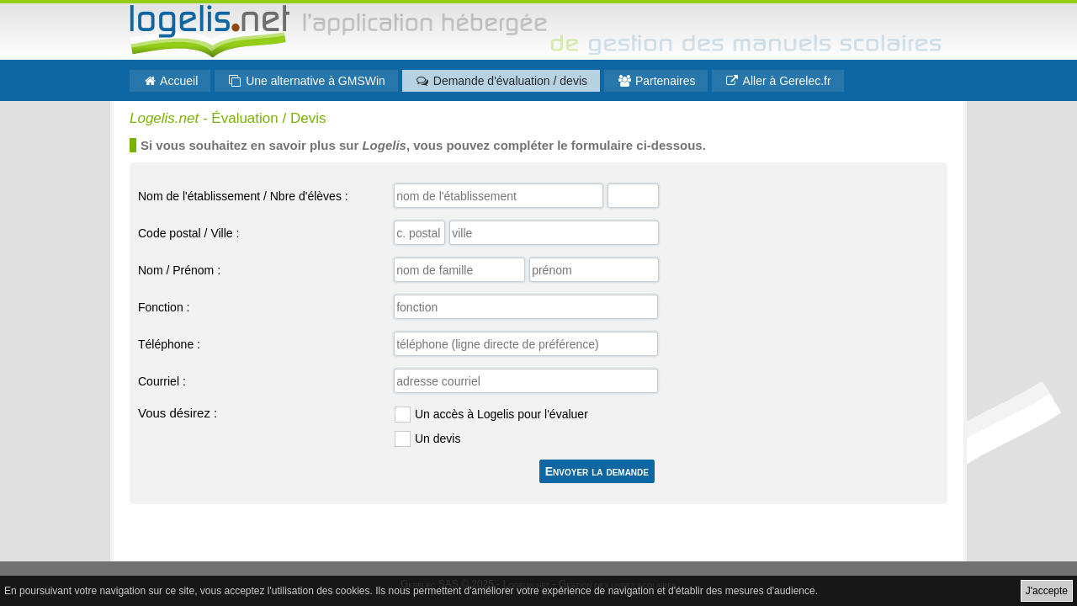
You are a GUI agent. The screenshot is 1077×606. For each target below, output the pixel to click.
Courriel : (162, 381)
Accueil (170, 81)
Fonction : (163, 307)
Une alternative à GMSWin (306, 81)
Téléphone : (169, 344)
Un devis (437, 438)
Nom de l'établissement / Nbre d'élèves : (243, 196)
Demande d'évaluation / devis (501, 81)
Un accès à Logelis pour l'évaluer (501, 414)
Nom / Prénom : (179, 270)
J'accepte (1047, 591)
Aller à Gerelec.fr (777, 81)
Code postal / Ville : (188, 233)
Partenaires (656, 81)
